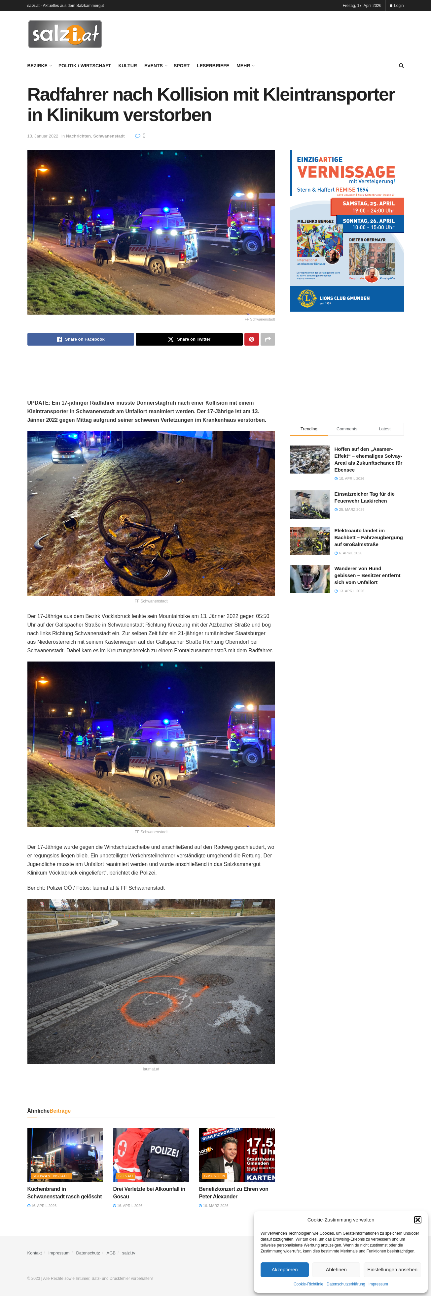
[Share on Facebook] (80, 339)
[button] (417, 1220)
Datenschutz (88, 1252)
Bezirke (37, 65)
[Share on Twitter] (189, 339)
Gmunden (214, 1176)
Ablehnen (336, 1269)
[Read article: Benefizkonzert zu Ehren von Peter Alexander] (237, 1155)
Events (153, 65)
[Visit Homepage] (65, 34)
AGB (111, 1252)
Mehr (243, 65)
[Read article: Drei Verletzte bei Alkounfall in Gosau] (151, 1155)
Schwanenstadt (109, 136)
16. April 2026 (42, 1206)
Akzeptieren (284, 1269)
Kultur (127, 65)
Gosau (125, 1176)
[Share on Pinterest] (251, 339)
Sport (182, 65)
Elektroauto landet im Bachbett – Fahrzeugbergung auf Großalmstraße (369, 537)
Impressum (378, 1284)
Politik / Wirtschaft (84, 65)
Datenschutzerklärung (346, 1284)
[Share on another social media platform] (268, 339)
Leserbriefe (213, 65)
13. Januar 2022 (42, 136)
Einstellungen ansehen (392, 1269)
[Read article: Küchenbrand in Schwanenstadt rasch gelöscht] (65, 1155)
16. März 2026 (213, 1206)
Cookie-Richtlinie (308, 1284)
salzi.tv (128, 1252)
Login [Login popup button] (397, 5)
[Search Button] (401, 65)
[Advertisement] (283, 33)
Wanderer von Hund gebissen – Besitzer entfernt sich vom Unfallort (368, 575)
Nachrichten (78, 136)
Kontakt (34, 1252)
